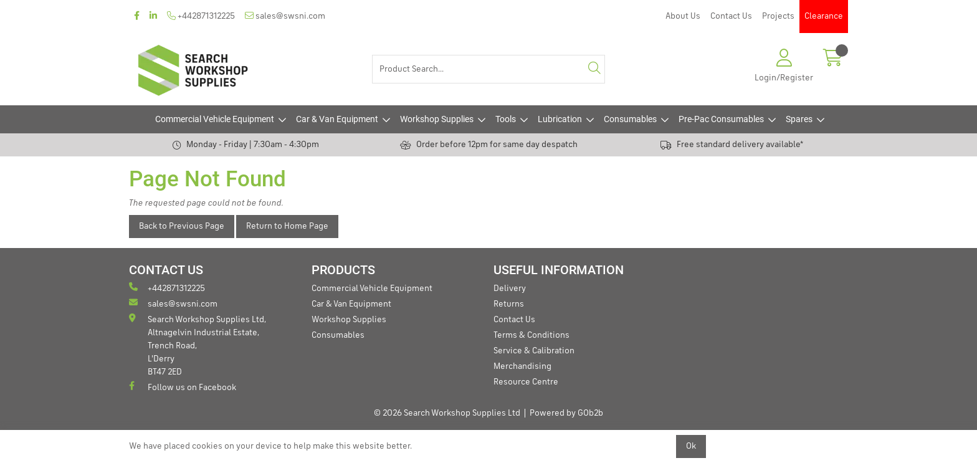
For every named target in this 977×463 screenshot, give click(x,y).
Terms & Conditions (531, 335)
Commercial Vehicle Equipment (214, 119)
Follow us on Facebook (182, 386)
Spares (799, 119)
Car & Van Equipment (337, 119)
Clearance (823, 16)
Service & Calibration (533, 350)
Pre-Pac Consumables (721, 119)
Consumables (630, 119)
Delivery (509, 288)
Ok (691, 446)
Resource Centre (525, 382)
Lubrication (560, 119)
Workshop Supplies (437, 119)
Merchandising (522, 366)
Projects (778, 16)
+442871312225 (201, 16)
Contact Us (731, 16)
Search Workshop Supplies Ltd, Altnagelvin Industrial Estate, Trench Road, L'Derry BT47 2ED (197, 344)
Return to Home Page (287, 226)
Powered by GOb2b (566, 413)
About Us (682, 16)
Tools (505, 119)
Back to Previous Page (181, 226)
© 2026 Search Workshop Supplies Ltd (447, 413)
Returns (508, 304)
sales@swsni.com (285, 16)
